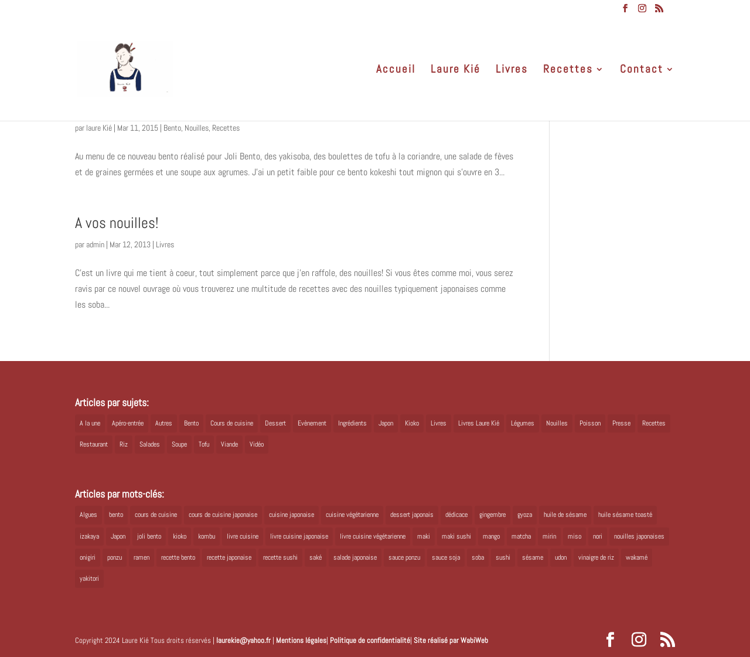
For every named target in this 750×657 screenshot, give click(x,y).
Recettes (568, 70)
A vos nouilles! (116, 223)
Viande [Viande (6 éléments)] (229, 444)
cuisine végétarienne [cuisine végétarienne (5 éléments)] (352, 514)
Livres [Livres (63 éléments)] (438, 423)
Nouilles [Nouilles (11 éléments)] (557, 423)
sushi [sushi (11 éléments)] (503, 557)
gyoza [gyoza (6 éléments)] (524, 514)
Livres (512, 70)
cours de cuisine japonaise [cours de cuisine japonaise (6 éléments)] (223, 514)
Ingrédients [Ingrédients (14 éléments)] (352, 423)
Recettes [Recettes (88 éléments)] (654, 423)
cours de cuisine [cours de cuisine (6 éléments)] (156, 514)
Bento (172, 127)
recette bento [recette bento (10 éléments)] (178, 557)
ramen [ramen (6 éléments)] (141, 557)
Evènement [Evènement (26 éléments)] (312, 423)
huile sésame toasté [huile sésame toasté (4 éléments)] (625, 514)
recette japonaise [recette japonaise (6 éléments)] (229, 557)
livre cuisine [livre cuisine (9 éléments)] (242, 536)
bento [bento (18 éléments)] (116, 514)
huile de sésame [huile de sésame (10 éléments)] (565, 514)
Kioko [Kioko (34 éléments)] (412, 423)
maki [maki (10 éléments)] (423, 536)
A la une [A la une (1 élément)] (90, 423)
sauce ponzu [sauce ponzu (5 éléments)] (404, 557)
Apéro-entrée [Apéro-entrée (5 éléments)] (128, 423)
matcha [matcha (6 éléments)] (521, 536)
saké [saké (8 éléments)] (315, 557)
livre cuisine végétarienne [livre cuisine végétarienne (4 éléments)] (372, 536)
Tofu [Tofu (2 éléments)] (204, 444)
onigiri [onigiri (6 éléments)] (88, 557)
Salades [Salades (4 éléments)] (149, 444)
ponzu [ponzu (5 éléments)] (114, 557)
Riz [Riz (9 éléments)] (124, 444)
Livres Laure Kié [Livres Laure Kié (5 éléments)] (478, 423)
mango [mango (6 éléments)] (491, 536)
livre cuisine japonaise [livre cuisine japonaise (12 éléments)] (299, 536)
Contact (641, 70)
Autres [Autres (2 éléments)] (163, 423)
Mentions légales (301, 640)
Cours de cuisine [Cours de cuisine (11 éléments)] (231, 423)
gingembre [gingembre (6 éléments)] (492, 514)
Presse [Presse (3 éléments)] (621, 423)
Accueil (395, 70)
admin (95, 244)
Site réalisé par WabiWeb (451, 640)
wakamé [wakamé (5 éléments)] (636, 557)
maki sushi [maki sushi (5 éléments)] (456, 536)
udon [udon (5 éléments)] (561, 557)
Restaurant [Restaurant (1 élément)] (94, 444)
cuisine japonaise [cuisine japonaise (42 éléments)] (291, 514)
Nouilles (197, 127)
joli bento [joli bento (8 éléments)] (149, 536)
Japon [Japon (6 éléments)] (118, 536)
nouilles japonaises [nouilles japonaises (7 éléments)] (639, 536)
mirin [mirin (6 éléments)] (549, 536)
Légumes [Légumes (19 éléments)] (522, 423)
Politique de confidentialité (370, 640)
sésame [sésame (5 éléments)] (532, 557)
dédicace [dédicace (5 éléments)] (456, 514)
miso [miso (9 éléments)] (574, 536)
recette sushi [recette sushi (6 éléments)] (280, 557)
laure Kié (99, 127)
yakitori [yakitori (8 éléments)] (89, 578)
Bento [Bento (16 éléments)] (191, 423)
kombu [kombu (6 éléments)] (206, 536)
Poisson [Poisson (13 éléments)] (590, 423)
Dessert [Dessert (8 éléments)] (275, 423)
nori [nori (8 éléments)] (597, 536)
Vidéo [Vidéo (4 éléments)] (257, 444)
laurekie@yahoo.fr (243, 640)
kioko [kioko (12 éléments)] (179, 536)
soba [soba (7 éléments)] (478, 557)
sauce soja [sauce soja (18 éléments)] (446, 557)
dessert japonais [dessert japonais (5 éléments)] (412, 514)
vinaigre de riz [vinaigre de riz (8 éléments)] (596, 557)
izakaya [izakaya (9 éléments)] (89, 536)
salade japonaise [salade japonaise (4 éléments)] (355, 557)
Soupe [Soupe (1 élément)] (179, 444)
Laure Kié (455, 70)
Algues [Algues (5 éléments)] (88, 514)
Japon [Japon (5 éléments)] (386, 423)
